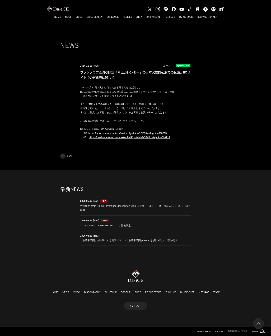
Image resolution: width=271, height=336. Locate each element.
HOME (57, 17)
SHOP (139, 17)
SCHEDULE (113, 17)
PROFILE (127, 17)
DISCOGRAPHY (95, 17)
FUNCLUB (170, 17)
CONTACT (135, 305)
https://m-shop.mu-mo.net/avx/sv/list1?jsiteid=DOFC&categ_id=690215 (129, 137)
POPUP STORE (153, 17)
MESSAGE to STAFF (207, 17)
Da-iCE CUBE (186, 17)
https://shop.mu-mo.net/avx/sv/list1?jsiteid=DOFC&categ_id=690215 (127, 133)
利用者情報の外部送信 (237, 331)
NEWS (68, 17)
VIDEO (79, 17)
